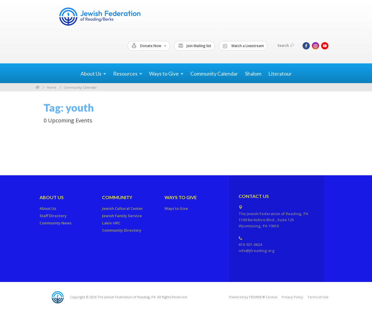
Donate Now (149, 46)
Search (286, 45)
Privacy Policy (292, 297)
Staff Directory (53, 215)
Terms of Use (317, 297)
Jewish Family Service (122, 215)
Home (37, 87)
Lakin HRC (111, 223)
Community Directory (121, 230)
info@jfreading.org (257, 250)
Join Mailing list (194, 46)
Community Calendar (214, 73)
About (93, 73)
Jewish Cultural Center (122, 208)
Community (117, 197)
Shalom (253, 73)
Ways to (166, 73)
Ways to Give (180, 197)
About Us (52, 197)
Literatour (280, 73)
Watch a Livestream (243, 46)
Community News (55, 223)
